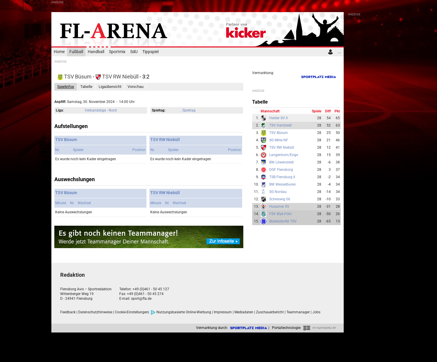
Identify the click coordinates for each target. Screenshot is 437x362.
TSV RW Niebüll (117, 76)
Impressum (223, 312)
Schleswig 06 (279, 199)
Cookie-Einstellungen (131, 312)
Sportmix (117, 51)
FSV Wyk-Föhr (280, 214)
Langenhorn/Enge (283, 155)
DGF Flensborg (281, 170)
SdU (134, 51)
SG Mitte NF (278, 140)
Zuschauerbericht (270, 312)
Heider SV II (278, 118)
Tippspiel (150, 51)
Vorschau (136, 86)
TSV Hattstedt (280, 125)
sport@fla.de (141, 299)
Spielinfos (65, 86)
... (339, 51)
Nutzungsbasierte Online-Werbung (181, 312)
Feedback (68, 312)
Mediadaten (243, 312)
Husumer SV (279, 206)
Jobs (316, 312)
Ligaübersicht (110, 86)
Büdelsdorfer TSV (283, 221)
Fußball (76, 51)
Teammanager (298, 312)
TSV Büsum (75, 76)
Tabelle (86, 86)
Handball (96, 51)
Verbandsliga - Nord (101, 110)
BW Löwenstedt (281, 162)
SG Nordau (278, 192)
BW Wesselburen (282, 184)
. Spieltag (188, 110)
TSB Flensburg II (282, 177)
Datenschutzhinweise (95, 312)
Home (59, 51)
